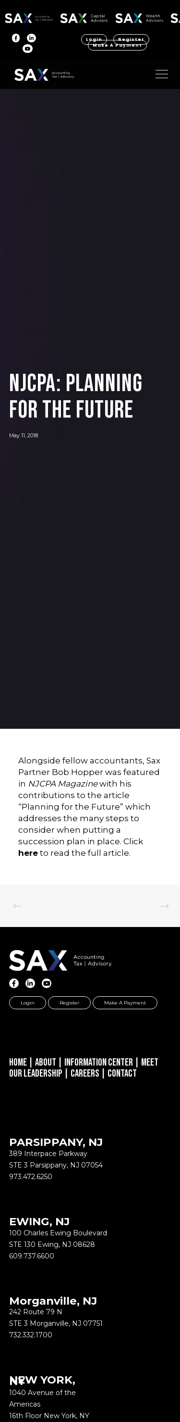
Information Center (98, 1062)
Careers (85, 1073)
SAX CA (84, 16)
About (45, 1062)
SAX (29, 16)
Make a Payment (117, 45)
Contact (122, 1073)
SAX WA (139, 16)
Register (131, 39)
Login (94, 39)
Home (18, 1062)
